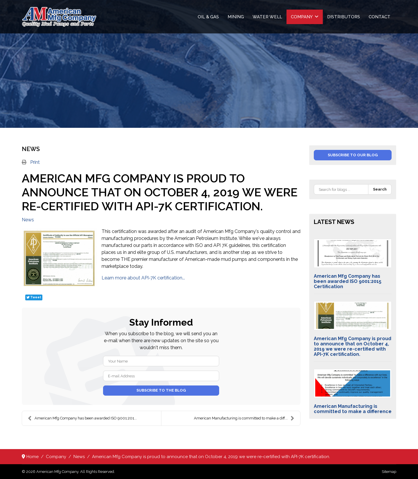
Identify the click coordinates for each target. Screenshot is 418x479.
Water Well (267, 16)
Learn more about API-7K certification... (143, 278)
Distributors (343, 16)
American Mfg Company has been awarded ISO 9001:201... (82, 418)
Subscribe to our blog (353, 155)
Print (35, 162)
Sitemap (389, 471)
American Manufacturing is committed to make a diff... (244, 418)
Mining (236, 16)
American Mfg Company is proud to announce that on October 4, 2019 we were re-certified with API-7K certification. (352, 346)
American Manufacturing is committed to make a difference (353, 408)
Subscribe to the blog (161, 390)
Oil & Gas (208, 16)
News (28, 220)
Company (302, 16)
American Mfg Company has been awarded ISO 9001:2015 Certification (347, 281)
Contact (379, 16)
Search (380, 189)
